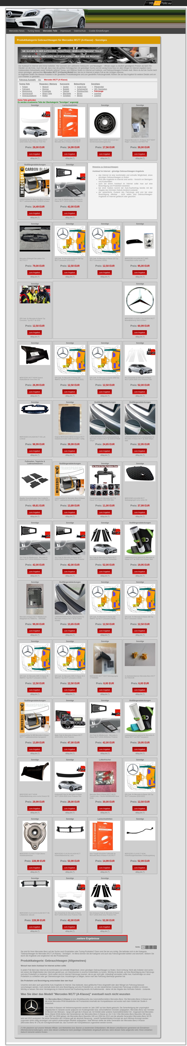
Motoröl (45, 87)
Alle (39, 80)
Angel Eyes (81, 87)
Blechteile (67, 93)
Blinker (80, 96)
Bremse (45, 89)
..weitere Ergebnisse (87, 938)
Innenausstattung (29, 96)
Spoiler (66, 87)
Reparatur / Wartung (48, 84)
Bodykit (66, 89)
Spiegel (66, 91)
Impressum (65, 31)
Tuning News (33, 31)
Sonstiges (95, 84)
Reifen (45, 96)
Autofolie (97, 93)
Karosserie (64, 84)
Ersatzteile (46, 91)
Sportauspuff (27, 93)
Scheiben (67, 96)
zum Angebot (34, 154)
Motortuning (27, 91)
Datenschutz (80, 31)
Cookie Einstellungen (99, 31)
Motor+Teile (47, 93)
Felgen (25, 87)
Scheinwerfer (82, 89)
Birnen (79, 93)
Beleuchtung (79, 84)
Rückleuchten (82, 91)
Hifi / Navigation (100, 89)
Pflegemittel (99, 87)
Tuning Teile (24, 84)
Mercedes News (16, 31)
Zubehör (97, 96)
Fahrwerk (26, 89)
